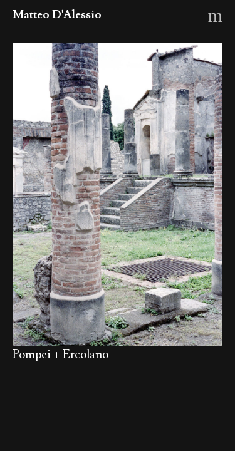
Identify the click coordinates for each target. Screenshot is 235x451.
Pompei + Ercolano (60, 354)
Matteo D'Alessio (57, 15)
